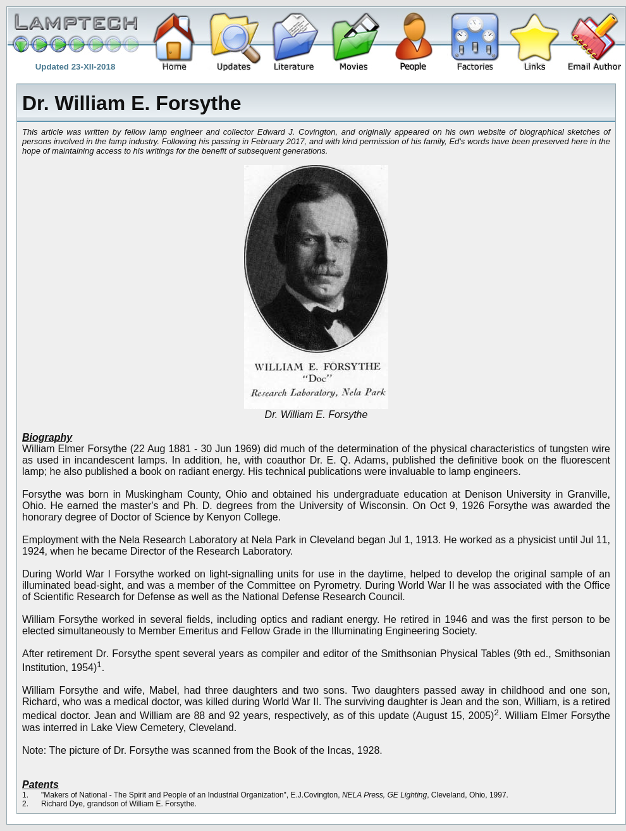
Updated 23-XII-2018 (75, 66)
